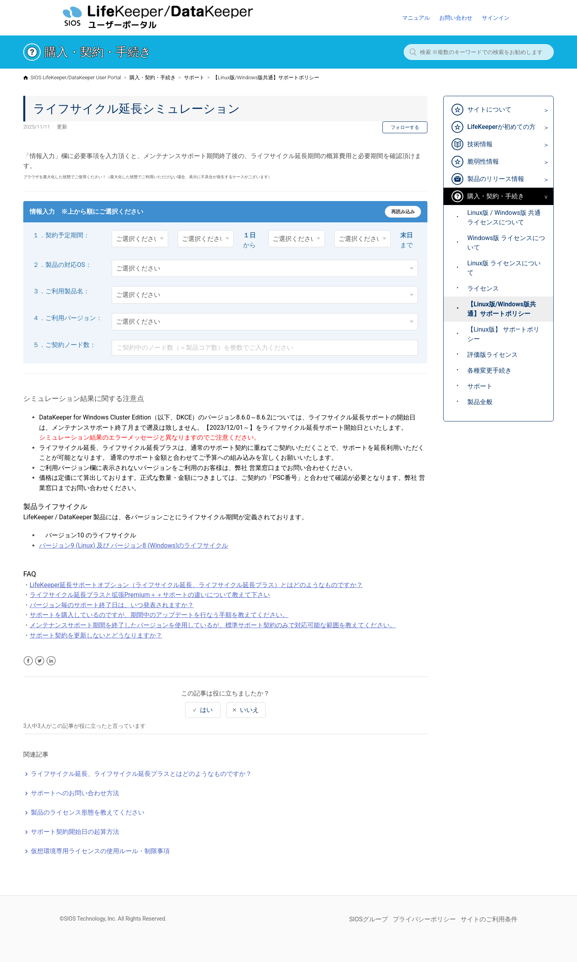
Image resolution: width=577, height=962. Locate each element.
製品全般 (480, 402)
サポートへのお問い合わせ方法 (75, 793)
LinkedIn (51, 661)
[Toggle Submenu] (543, 110)
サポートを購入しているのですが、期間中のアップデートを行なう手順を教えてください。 (159, 615)
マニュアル (416, 18)
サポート (194, 77)
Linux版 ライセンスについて (504, 267)
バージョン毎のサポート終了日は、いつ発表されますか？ (112, 605)
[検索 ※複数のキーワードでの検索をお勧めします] (479, 52)
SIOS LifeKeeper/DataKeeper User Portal (75, 77)
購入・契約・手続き (152, 77)
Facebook (28, 661)
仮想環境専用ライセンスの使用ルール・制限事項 (100, 851)
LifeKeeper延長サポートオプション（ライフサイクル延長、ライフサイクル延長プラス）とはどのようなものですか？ (196, 585)
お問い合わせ (455, 18)
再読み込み (403, 211)
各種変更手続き (489, 370)
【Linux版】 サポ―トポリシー (503, 334)
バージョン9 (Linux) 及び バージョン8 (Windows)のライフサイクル (133, 545)
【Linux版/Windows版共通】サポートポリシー (266, 77)
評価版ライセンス (492, 354)
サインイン (496, 18)
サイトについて (489, 109)
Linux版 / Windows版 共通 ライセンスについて (504, 217)
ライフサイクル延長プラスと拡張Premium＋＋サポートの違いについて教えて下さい (150, 594)
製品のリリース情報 (495, 179)
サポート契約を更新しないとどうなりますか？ (96, 635)
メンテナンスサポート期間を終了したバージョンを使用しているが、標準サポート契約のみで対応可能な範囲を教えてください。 (213, 625)
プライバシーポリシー (424, 919)
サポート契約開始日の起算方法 (75, 831)
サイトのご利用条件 (489, 919)
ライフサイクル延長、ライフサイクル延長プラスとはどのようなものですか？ (141, 773)
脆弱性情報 (483, 161)
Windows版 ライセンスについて (506, 242)
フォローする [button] (405, 127)
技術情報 (480, 144)
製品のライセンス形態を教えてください (87, 812)
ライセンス (483, 288)
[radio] (203, 710)
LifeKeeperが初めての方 (501, 127)
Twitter (40, 661)
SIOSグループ (368, 919)
